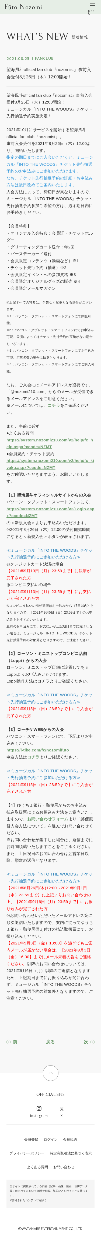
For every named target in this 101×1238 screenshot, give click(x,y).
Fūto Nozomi (23, 7)
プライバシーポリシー (26, 1153)
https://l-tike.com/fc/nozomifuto (37, 750)
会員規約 (70, 1139)
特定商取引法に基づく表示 (71, 1153)
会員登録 (31, 1139)
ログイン (51, 1139)
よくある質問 (37, 1167)
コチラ (54, 405)
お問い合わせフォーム (47, 819)
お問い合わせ (63, 1167)
